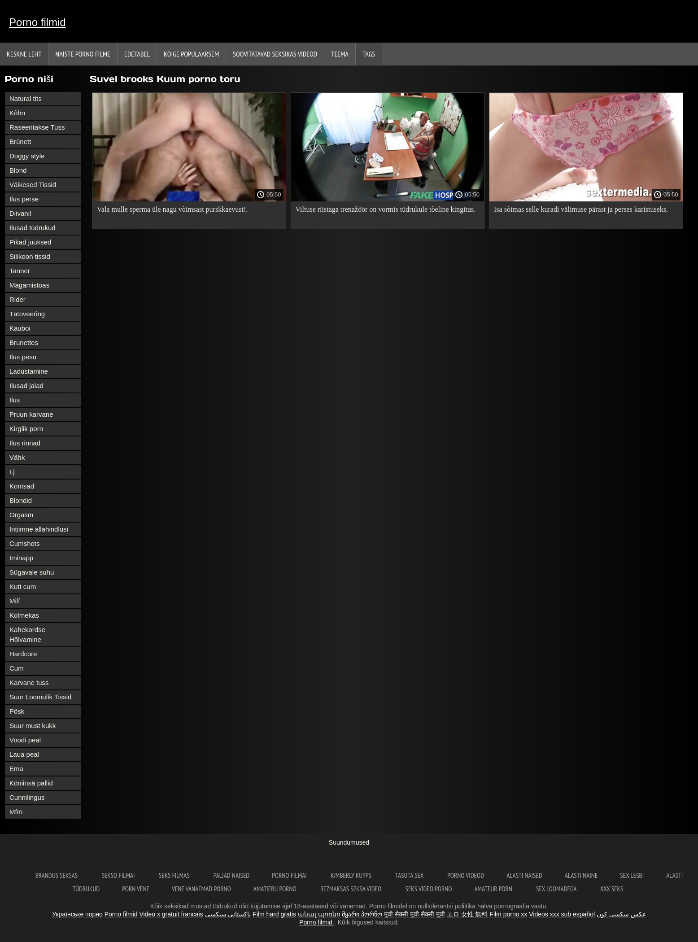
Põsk (16, 711)
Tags (368, 53)
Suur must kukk (32, 725)
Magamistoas (29, 285)
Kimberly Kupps (352, 875)
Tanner (19, 271)
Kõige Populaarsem (191, 53)
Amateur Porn (494, 889)
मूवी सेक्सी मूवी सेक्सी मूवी (414, 914)
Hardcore (23, 654)
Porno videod (465, 875)
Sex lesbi (632, 875)
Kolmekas (24, 615)
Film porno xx (508, 914)
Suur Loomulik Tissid (40, 697)
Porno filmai (290, 875)
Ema (16, 768)
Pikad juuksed (30, 242)
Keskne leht (24, 53)
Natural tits (25, 98)
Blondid (20, 500)
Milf (14, 601)
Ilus (14, 400)
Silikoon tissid (29, 256)
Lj (12, 471)
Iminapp (21, 558)
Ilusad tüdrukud (32, 227)
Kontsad (21, 486)
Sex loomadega (557, 889)
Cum (16, 668)
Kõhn (17, 113)
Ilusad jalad (26, 385)
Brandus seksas (57, 875)
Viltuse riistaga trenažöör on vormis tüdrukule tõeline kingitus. (386, 209)
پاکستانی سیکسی (228, 914)
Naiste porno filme (83, 53)
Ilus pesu (22, 357)
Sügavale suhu (31, 572)
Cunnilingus (26, 797)
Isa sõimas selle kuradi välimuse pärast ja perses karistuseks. (581, 209)
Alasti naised (524, 875)
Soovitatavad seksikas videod (275, 53)
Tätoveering (27, 314)
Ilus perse (24, 199)
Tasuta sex (410, 875)
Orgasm (21, 515)
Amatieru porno (275, 889)
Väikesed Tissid (32, 184)
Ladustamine (28, 371)
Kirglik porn (26, 428)
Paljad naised (231, 875)
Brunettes (23, 342)
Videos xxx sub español (562, 914)
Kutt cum (22, 586)
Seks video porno (428, 889)
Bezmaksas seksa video (351, 889)
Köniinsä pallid (31, 783)
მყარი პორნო (362, 914)
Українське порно (77, 914)
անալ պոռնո (319, 914)
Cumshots (24, 543)
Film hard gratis (274, 914)
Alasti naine (581, 875)
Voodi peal (25, 740)
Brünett (20, 141)
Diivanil (20, 213)
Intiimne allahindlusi (38, 529)
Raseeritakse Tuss (37, 127)
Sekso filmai (118, 875)
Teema (340, 53)
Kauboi (20, 328)
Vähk (17, 457)
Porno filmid (37, 22)
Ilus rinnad (24, 443)
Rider (17, 299)
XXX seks (611, 889)
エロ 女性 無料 (467, 914)
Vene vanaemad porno (201, 889)
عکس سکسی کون (621, 914)
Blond (17, 170)
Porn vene (135, 889)
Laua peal (24, 754)
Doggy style (26, 156)
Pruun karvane (31, 414)
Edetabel (137, 53)
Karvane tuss (29, 682)
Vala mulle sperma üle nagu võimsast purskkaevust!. (172, 209)
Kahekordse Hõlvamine (27, 634)
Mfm (15, 812)
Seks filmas (175, 875)
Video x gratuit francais (171, 914)
